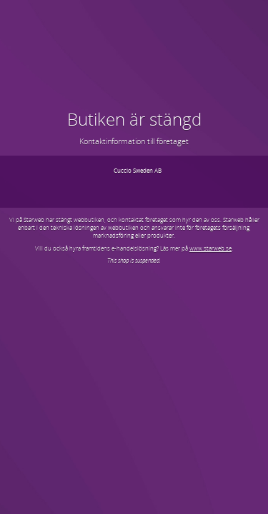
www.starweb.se (210, 248)
